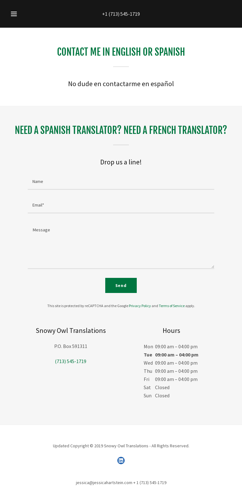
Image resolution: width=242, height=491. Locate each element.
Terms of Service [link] (172, 305)
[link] (121, 460)
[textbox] (121, 182)
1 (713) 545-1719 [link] (122, 14)
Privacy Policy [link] (140, 305)
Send (121, 285)
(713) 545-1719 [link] (70, 361)
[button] (17, 14)
